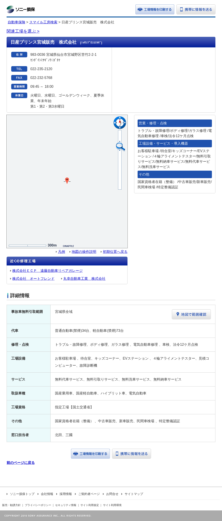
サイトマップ (132, 494)
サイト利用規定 (89, 505)
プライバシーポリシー (38, 505)
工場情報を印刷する (90, 454)
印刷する (154, 9)
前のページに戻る (21, 463)
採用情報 (64, 494)
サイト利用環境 (112, 505)
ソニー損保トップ (21, 494)
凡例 (61, 252)
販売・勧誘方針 (11, 505)
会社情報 (45, 494)
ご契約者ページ (87, 494)
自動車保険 (16, 22)
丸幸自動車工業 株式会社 (84, 278)
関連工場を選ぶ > (23, 31)
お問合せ (110, 494)
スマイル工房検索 (43, 22)
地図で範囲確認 (191, 314)
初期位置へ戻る (115, 252)
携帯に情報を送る (196, 9)
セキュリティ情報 (65, 505)
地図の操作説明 (84, 252)
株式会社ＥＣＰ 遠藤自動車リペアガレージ (47, 271)
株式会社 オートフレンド (33, 278)
